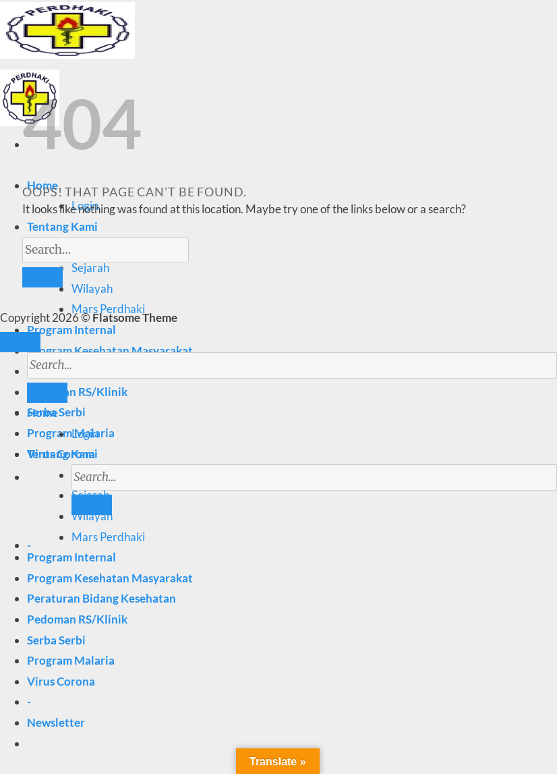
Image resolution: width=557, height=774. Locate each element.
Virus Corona (61, 681)
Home (42, 413)
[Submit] (91, 505)
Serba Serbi (56, 640)
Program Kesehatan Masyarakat (110, 350)
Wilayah (92, 288)
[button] (56, 722)
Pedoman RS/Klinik (77, 619)
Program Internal (71, 330)
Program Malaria (71, 660)
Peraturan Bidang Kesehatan (101, 598)
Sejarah (90, 267)
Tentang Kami (62, 226)
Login (84, 433)
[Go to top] (20, 342)
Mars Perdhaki (108, 537)
